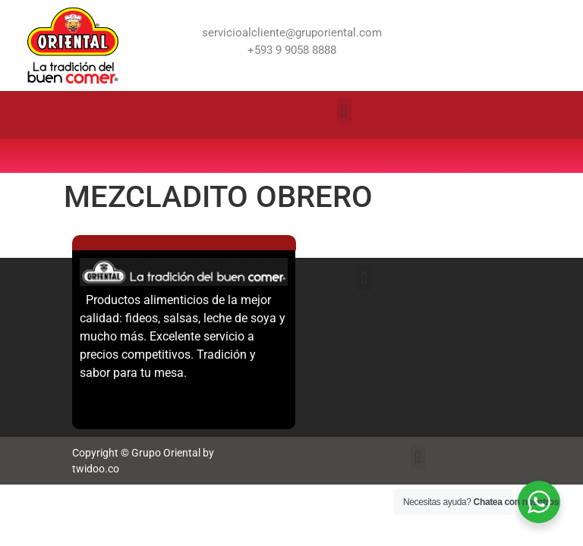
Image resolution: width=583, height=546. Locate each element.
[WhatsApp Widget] (539, 502)
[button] (344, 111)
